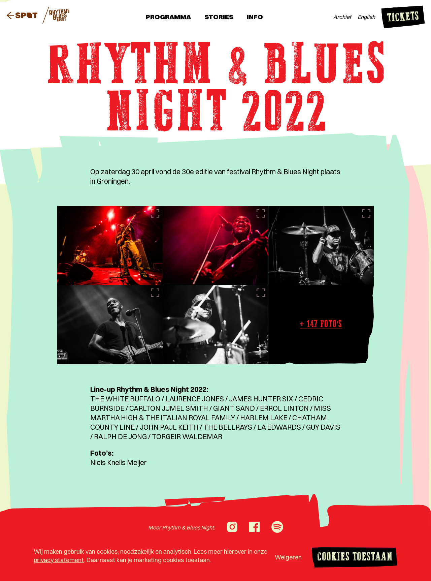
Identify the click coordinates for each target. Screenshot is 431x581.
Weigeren (288, 557)
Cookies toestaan (354, 557)
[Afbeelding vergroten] (110, 245)
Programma (168, 16)
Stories (218, 16)
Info (255, 16)
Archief (342, 16)
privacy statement (59, 560)
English (366, 16)
